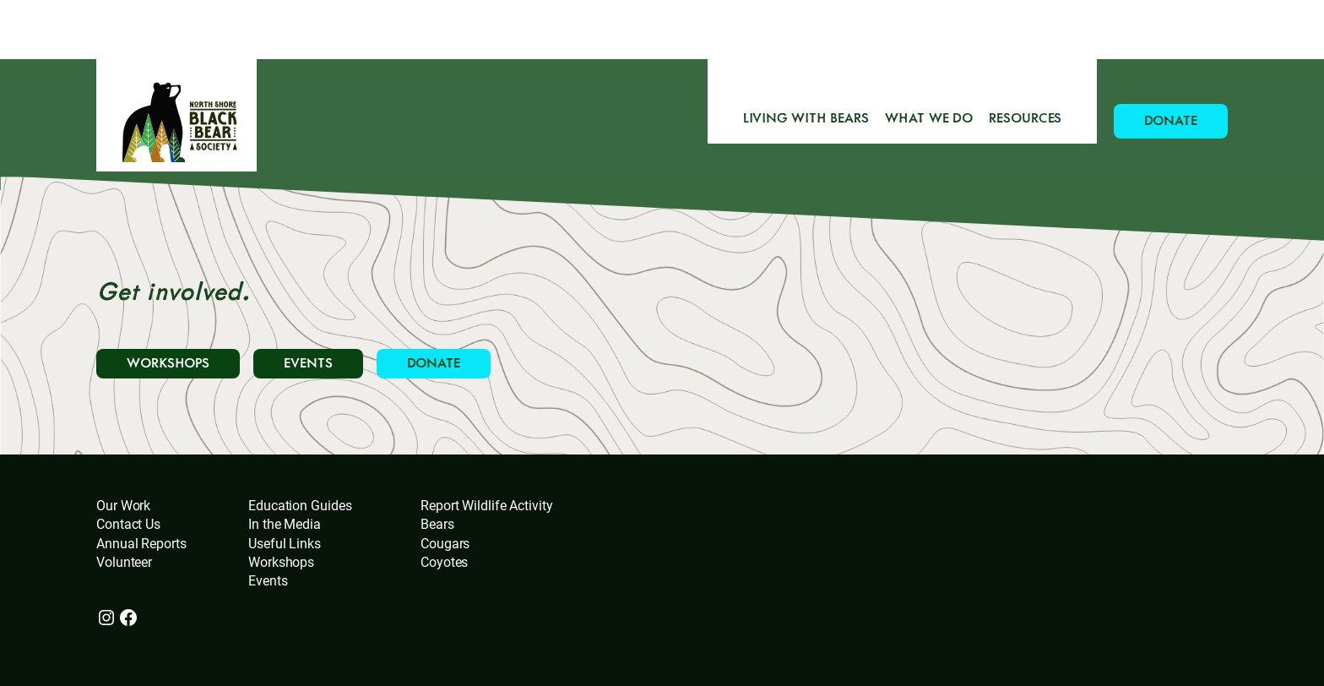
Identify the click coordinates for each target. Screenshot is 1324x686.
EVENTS (308, 363)
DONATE (1170, 120)
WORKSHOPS (168, 363)
